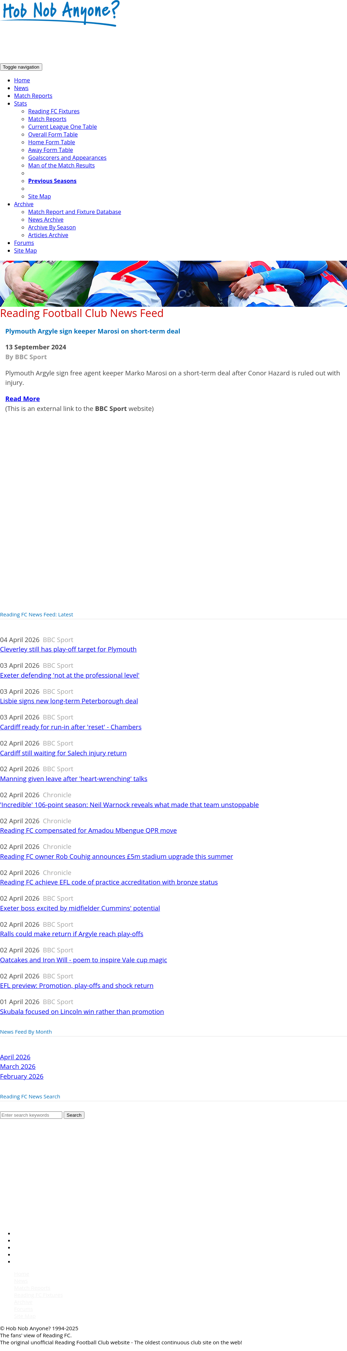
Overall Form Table (53, 134)
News (21, 88)
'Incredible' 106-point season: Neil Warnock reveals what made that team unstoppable (129, 804)
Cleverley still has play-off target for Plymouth (68, 649)
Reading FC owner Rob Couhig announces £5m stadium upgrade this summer (116, 856)
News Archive (45, 219)
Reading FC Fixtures (54, 111)
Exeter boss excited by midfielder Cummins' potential (80, 907)
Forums (24, 243)
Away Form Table (50, 150)
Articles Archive (48, 235)
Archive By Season (52, 227)
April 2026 (15, 1056)
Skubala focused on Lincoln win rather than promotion (82, 1011)
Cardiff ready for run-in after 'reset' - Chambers (70, 726)
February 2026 (22, 1076)
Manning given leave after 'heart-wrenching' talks (73, 778)
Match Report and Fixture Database (74, 212)
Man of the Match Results (61, 165)
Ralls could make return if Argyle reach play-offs (71, 933)
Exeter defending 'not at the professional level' (69, 675)
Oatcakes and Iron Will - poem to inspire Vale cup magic (83, 959)
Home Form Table (51, 142)
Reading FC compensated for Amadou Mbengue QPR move (88, 830)
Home (22, 80)
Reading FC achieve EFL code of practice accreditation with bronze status (109, 881)
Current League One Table (62, 127)
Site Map (39, 196)
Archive (23, 204)
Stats (20, 103)
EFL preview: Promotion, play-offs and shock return (76, 985)
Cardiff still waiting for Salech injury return (63, 752)
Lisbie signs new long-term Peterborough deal (69, 700)
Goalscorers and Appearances (67, 157)
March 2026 (18, 1066)
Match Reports (33, 96)
